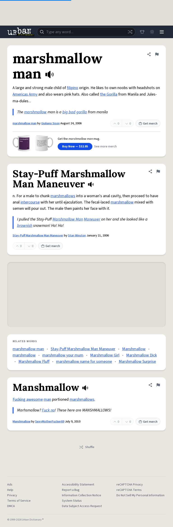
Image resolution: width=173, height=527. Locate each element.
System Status (72, 501)
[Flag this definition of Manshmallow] (158, 385)
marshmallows (62, 196)
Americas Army (25, 94)
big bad (68, 112)
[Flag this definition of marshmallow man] (156, 54)
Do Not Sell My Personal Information (140, 495)
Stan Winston (77, 235)
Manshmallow (134, 349)
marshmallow (35, 112)
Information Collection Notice (81, 495)
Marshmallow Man (67, 219)
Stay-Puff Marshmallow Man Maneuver (38, 235)
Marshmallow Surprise (137, 361)
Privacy (12, 495)
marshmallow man (24, 123)
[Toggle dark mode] (152, 32)
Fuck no (48, 410)
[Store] (142, 32)
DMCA (11, 506)
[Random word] (129, 32)
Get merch (148, 123)
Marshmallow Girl (104, 355)
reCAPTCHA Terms (129, 490)
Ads (9, 484)
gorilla (81, 112)
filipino (72, 88)
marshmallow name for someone (84, 361)
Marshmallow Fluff (33, 361)
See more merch (105, 146)
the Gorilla (108, 94)
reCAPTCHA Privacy (129, 484)
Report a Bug (71, 490)
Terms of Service (19, 501)
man (47, 399)
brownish (24, 225)
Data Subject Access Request (82, 506)
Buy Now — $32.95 (75, 146)
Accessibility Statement (78, 484)
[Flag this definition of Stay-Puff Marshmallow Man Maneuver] (158, 171)
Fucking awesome (28, 399)
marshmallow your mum (62, 355)
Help (10, 490)
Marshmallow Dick (141, 355)
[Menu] (162, 32)
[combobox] (86, 31)
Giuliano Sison (50, 123)
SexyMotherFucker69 (49, 421)
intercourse (30, 202)
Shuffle (86, 447)
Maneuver (92, 219)
